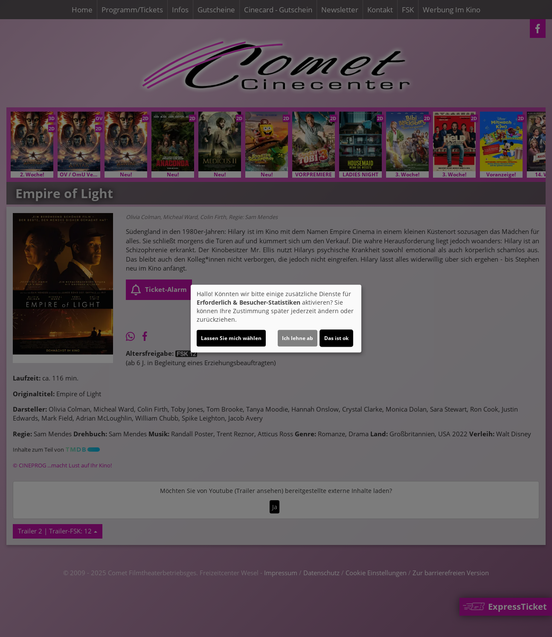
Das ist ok (336, 338)
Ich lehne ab (297, 338)
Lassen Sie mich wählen (231, 338)
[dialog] (276, 319)
